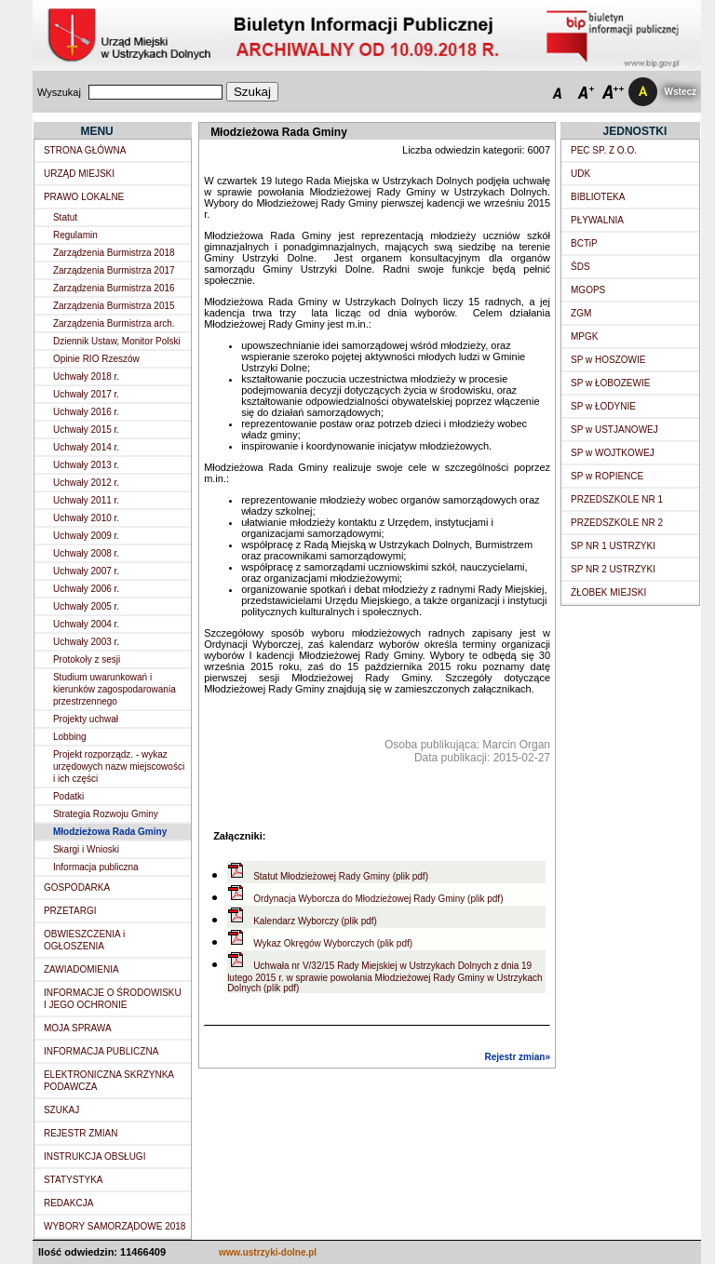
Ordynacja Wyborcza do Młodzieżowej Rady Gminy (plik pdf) (378, 899)
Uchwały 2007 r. (86, 571)
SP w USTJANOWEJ (614, 429)
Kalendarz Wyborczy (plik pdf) (315, 921)
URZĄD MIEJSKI (79, 173)
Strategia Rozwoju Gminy (105, 814)
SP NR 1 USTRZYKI (613, 546)
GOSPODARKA (77, 887)
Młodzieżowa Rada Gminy (110, 832)
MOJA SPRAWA (78, 1028)
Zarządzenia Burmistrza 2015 (114, 306)
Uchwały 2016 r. (86, 412)
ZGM (581, 313)
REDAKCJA (68, 1203)
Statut (65, 217)
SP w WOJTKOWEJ (612, 453)
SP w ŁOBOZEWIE (610, 383)
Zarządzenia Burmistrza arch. (114, 323)
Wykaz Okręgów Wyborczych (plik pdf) (332, 943)
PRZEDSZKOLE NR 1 (617, 499)
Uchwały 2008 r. (86, 553)
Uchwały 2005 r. (86, 606)
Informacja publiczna (96, 867)
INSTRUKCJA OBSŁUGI (94, 1156)
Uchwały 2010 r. (86, 518)
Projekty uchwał (85, 719)
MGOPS (588, 290)
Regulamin (75, 235)
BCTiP (584, 243)
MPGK (584, 336)
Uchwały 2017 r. (86, 394)
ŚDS (580, 267)
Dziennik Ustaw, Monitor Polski (117, 341)
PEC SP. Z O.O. (604, 150)
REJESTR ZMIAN (80, 1133)
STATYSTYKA (73, 1180)
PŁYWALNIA (597, 220)
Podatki (68, 796)
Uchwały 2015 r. (86, 429)
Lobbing (70, 737)
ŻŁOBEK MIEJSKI (608, 592)
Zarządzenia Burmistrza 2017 (114, 270)
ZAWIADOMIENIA (81, 969)
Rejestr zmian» (517, 1057)
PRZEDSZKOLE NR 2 (617, 523)
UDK (580, 173)
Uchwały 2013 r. (86, 465)
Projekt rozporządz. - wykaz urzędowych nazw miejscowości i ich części (118, 766)
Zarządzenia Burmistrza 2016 (114, 288)
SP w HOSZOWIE (608, 360)
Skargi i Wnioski (86, 849)
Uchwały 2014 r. (86, 447)
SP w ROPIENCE (607, 476)
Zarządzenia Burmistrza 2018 (114, 253)
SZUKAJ (61, 1110)
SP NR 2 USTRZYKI (613, 569)
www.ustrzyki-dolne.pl (268, 1252)
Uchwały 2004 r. (86, 624)
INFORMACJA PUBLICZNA (101, 1051)
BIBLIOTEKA (598, 197)
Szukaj (252, 92)
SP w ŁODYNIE (603, 406)
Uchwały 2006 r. (86, 589)
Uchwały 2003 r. (86, 642)
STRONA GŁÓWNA (85, 150)
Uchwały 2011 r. (86, 500)
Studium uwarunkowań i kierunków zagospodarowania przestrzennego (114, 689)
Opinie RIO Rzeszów (96, 359)
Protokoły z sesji (86, 659)
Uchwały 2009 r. (86, 536)
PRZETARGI (70, 911)
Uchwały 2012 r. (86, 482)
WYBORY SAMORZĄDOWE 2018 (114, 1226)
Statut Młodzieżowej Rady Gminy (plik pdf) (340, 876)
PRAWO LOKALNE (84, 197)
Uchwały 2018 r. (86, 376)
